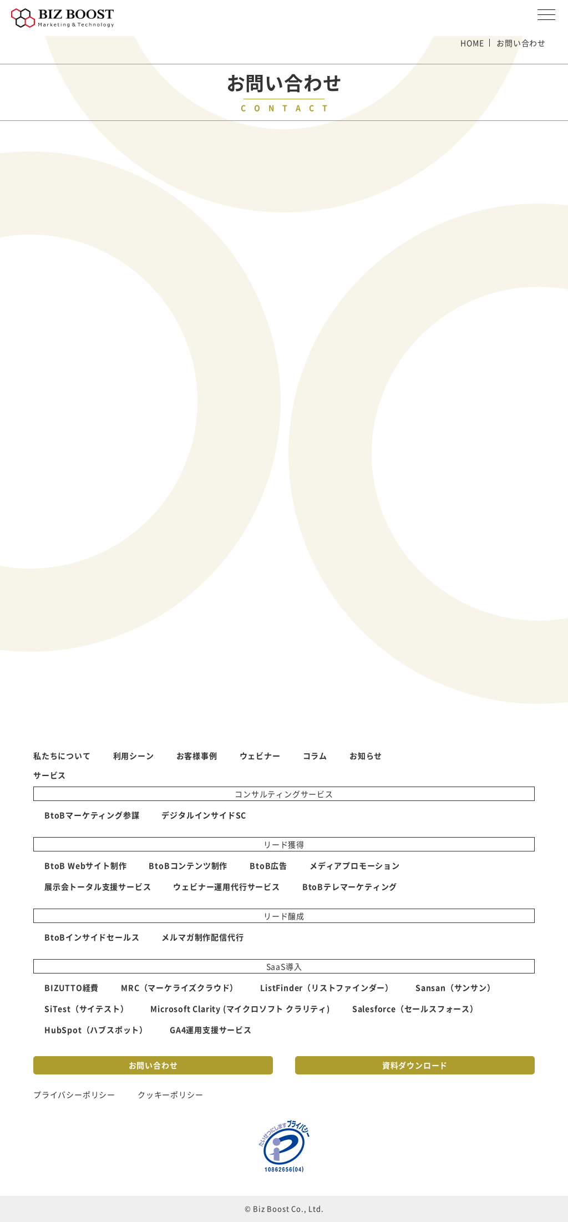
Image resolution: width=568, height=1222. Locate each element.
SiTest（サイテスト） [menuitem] (86, 1008)
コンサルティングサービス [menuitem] (284, 793)
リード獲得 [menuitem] (284, 844)
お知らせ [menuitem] (365, 755)
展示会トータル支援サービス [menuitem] (97, 886)
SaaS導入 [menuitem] (284, 966)
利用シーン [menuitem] (133, 755)
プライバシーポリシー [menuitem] (74, 1094)
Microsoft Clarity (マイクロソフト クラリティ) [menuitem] (239, 1008)
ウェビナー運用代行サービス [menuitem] (226, 886)
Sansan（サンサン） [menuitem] (455, 987)
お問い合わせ (153, 1065)
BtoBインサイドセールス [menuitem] (91, 936)
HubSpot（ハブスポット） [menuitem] (96, 1029)
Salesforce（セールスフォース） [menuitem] (415, 1008)
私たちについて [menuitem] (62, 755)
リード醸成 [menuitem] (284, 915)
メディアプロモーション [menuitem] (355, 865)
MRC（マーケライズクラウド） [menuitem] (179, 987)
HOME (472, 43)
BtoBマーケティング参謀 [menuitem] (91, 814)
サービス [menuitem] (49, 774)
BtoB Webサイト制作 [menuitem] (85, 865)
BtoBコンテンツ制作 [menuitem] (188, 865)
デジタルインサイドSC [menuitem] (203, 814)
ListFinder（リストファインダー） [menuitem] (326, 987)
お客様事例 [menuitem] (196, 755)
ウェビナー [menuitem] (260, 755)
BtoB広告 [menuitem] (268, 865)
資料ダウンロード (415, 1065)
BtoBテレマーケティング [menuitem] (349, 886)
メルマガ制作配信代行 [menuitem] (202, 936)
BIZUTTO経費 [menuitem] (71, 987)
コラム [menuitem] (315, 755)
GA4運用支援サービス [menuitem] (211, 1029)
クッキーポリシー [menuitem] (170, 1094)
